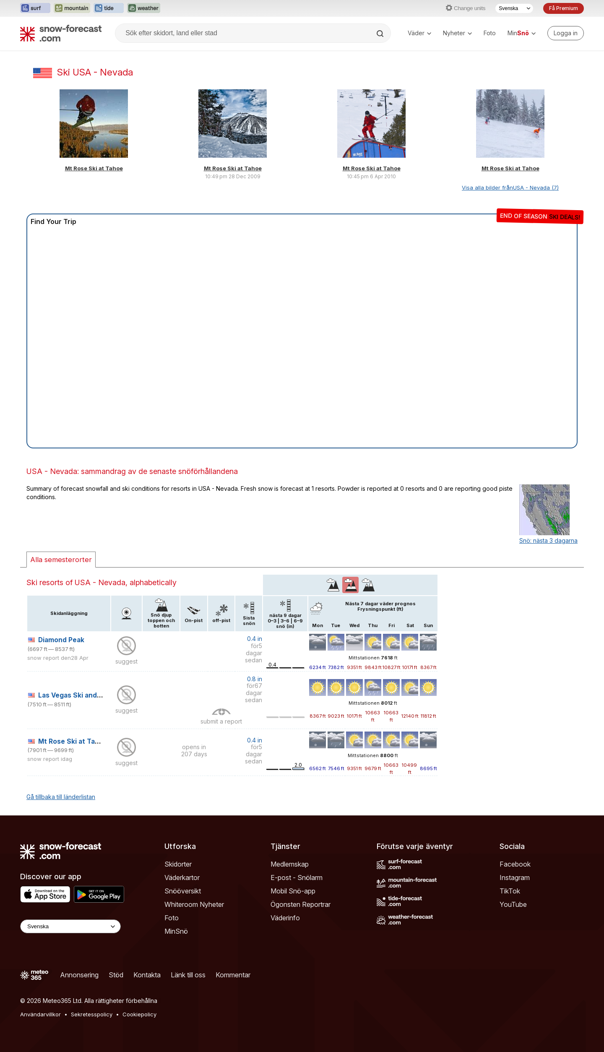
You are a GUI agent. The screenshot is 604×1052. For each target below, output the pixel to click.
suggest (126, 661)
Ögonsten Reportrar (301, 904)
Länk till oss (188, 975)
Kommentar (233, 975)
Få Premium (563, 8)
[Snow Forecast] (61, 33)
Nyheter (457, 32)
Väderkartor (182, 877)
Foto (490, 32)
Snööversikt (182, 891)
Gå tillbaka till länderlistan (60, 796)
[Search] (381, 33)
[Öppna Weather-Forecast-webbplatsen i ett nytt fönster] (143, 8)
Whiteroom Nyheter (194, 904)
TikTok (510, 891)
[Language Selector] (70, 926)
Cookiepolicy (139, 1014)
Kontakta (147, 975)
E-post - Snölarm (297, 877)
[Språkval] (514, 8)
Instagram (515, 877)
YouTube (513, 904)
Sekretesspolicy (91, 1014)
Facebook (515, 864)
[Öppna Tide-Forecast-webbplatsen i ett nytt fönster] (109, 8)
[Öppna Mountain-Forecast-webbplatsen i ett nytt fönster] (72, 8)
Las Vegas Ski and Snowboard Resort (99, 695)
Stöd (116, 975)
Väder (419, 32)
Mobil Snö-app (293, 891)
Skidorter (178, 864)
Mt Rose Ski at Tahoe (94, 168)
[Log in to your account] (565, 33)
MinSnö (176, 931)
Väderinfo (285, 918)
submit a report (221, 721)
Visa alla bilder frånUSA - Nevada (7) (510, 187)
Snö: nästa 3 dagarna (548, 540)
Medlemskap (290, 864)
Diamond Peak (61, 640)
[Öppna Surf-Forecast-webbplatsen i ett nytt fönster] (35, 8)
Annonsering (79, 975)
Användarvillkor (40, 1014)
